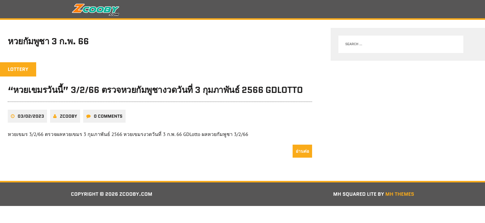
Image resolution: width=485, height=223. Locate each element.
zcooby (68, 116)
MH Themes (399, 194)
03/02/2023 (31, 116)
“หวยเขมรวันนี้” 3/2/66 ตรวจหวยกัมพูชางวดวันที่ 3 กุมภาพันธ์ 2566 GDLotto (155, 90)
